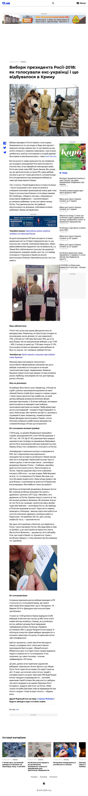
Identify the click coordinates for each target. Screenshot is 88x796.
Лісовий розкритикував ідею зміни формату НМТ (71, 192)
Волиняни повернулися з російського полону (64, 764)
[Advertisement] (44, 42)
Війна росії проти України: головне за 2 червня (70, 200)
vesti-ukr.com (50, 156)
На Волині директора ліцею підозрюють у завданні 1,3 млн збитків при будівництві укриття (72, 256)
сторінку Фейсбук (45, 699)
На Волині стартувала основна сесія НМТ (72, 229)
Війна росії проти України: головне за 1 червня (70, 208)
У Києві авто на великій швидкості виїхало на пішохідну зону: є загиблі (13, 764)
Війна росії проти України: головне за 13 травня (70, 246)
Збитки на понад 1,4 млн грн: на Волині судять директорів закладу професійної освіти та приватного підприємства (72, 219)
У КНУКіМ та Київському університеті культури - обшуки (72, 266)
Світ (17, 709)
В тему (63, 172)
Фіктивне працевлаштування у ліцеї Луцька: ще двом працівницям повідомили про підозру (72, 181)
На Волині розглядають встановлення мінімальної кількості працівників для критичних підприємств (38, 766)
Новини (23, 61)
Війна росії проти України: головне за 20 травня (70, 237)
